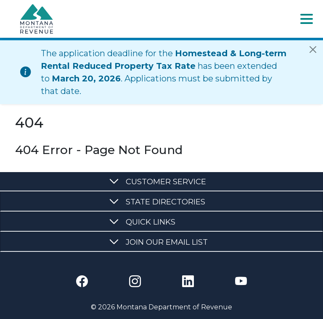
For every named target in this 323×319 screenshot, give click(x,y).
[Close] (313, 49)
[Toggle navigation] (306, 19)
